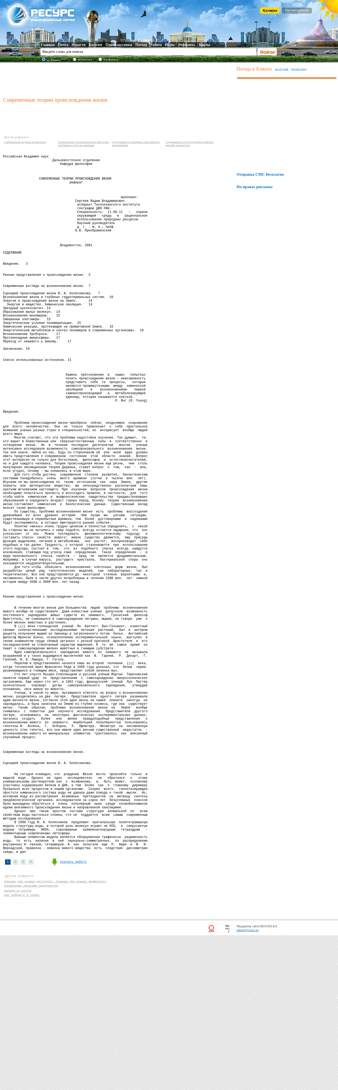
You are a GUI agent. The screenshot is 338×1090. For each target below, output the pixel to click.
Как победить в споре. (22, 1049)
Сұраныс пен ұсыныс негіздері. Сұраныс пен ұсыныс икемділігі (55, 1034)
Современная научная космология (25, 141)
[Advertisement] (118, 79)
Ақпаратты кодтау (18, 1044)
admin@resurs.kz (248, 1085)
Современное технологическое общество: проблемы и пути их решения (83, 143)
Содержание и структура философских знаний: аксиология (190, 143)
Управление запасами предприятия (31, 1039)
